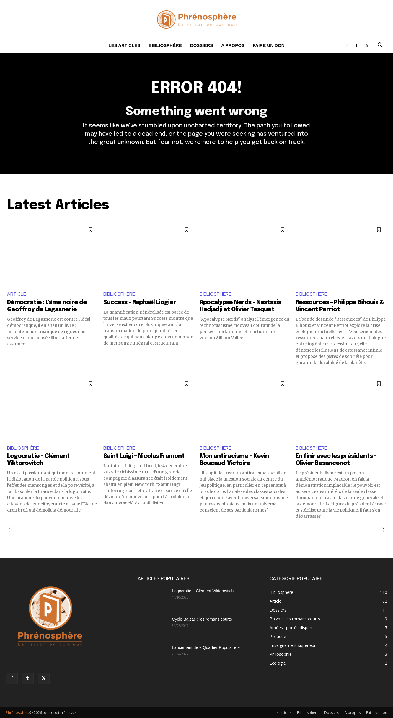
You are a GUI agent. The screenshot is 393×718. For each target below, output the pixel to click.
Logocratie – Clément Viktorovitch (203, 591)
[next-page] (381, 529)
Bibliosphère (165, 45)
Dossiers (201, 45)
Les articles (125, 45)
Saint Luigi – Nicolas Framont (144, 456)
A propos (232, 45)
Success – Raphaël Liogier (139, 302)
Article (16, 294)
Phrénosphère (18, 712)
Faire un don (269, 45)
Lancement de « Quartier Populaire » (206, 647)
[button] (380, 46)
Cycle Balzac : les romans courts (202, 619)
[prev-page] (11, 529)
